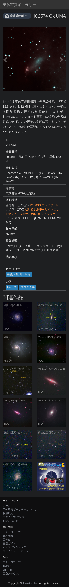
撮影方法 (11, 168)
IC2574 (12, 287)
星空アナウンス (12, 573)
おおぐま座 (27, 287)
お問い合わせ (10, 520)
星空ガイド (9, 543)
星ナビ (6, 539)
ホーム (6, 505)
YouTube (8, 569)
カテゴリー (13, 269)
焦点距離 (11, 228)
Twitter (6, 565)
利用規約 (8, 513)
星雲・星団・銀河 (19, 274)
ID (7, 139)
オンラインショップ (14, 547)
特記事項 (11, 257)
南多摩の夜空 (19, 15)
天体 (8, 281)
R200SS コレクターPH (45, 205)
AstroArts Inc (30, 583)
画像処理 (11, 240)
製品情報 (8, 535)
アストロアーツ (12, 531)
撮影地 (10, 188)
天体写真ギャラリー (19, 5)
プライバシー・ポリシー (17, 551)
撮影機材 (11, 200)
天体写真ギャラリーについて (19, 509)
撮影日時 (11, 151)
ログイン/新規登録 (13, 517)
